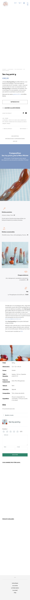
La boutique (10, 69)
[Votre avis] (15, 440)
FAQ (22, 331)
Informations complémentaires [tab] (15, 138)
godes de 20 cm (17, 94)
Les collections (18, 69)
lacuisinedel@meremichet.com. (13, 319)
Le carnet (15, 590)
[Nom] (8, 448)
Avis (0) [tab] (15, 141)
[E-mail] (21, 448)
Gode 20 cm (11, 120)
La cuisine (15, 585)
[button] (15, 3)
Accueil (4, 69)
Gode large (17, 120)
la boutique (15, 583)
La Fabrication (15, 588)
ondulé (8, 123)
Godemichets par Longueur (15, 121)
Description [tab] (15, 136)
